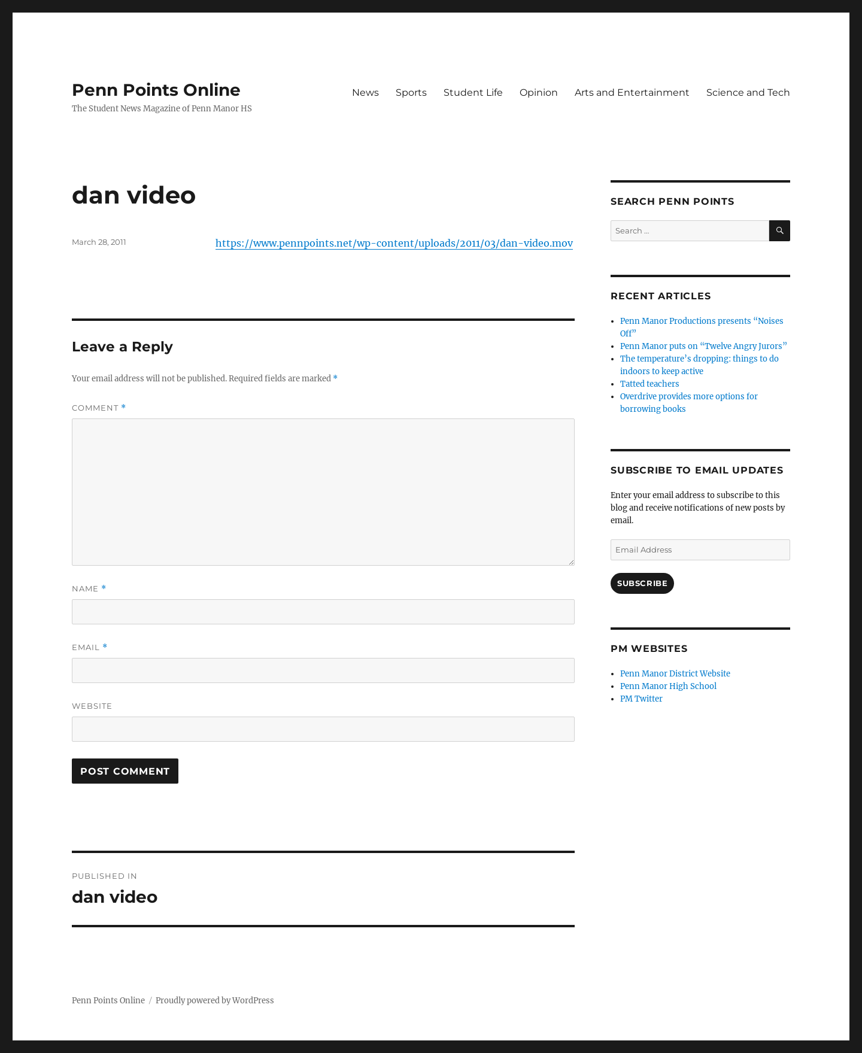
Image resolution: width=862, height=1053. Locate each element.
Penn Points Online (156, 90)
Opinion (539, 92)
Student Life (473, 92)
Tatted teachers (649, 384)
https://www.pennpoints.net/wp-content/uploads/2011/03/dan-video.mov (394, 243)
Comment (99, 408)
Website (92, 706)
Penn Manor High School (668, 686)
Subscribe (642, 583)
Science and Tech (748, 92)
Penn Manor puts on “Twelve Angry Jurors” (703, 346)
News (365, 92)
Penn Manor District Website (675, 674)
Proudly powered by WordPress (215, 1001)
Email (90, 647)
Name (89, 589)
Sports (411, 92)
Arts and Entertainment (632, 92)
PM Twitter (641, 699)
